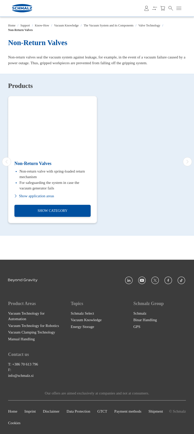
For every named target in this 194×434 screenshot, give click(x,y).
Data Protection (78, 411)
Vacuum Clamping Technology (31, 332)
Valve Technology (149, 25)
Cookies (14, 423)
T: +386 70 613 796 (23, 364)
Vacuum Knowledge (66, 25)
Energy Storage (82, 327)
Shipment (156, 411)
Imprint (30, 411)
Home (11, 25)
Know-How (42, 25)
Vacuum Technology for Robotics (33, 326)
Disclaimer (51, 411)
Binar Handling (145, 320)
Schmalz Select (82, 313)
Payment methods (127, 411)
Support (25, 25)
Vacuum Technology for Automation (26, 316)
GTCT (102, 411)
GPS (136, 327)
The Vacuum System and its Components (108, 25)
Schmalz (140, 313)
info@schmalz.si (21, 376)
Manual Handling (21, 339)
